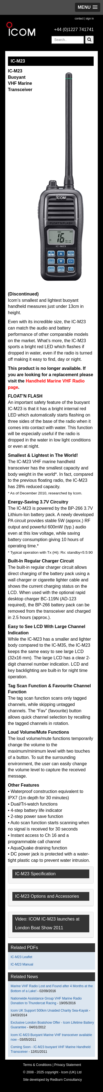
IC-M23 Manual (22, 964)
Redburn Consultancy (66, 1080)
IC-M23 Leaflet (21, 957)
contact (79, 18)
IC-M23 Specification (35, 873)
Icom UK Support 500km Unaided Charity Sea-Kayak (49, 1010)
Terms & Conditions (37, 1065)
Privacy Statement (67, 1065)
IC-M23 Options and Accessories (47, 896)
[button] (87, 7)
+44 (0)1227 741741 (74, 29)
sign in (90, 18)
